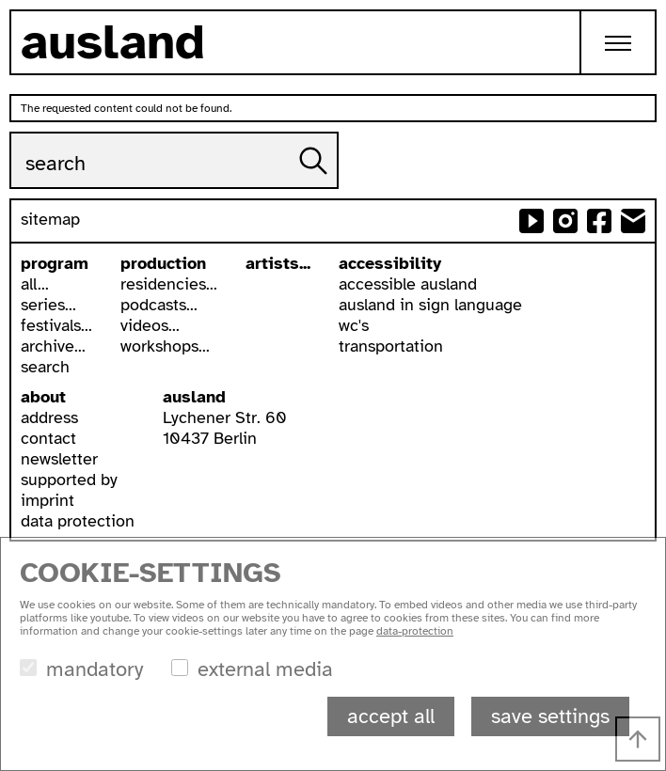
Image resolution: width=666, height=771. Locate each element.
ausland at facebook (599, 221)
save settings (550, 716)
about (43, 396)
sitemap (50, 219)
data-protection (414, 630)
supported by (69, 479)
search (45, 366)
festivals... (56, 325)
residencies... (168, 284)
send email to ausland (633, 221)
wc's (354, 325)
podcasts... (159, 304)
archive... (53, 346)
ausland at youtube (531, 221)
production (163, 263)
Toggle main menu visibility (631, 27)
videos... (150, 325)
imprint (47, 500)
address (49, 417)
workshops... (165, 346)
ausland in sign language (430, 304)
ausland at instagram (565, 221)
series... (48, 304)
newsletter (59, 458)
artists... (278, 263)
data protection (78, 521)
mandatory (94, 669)
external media (265, 669)
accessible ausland (408, 284)
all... (35, 284)
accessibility (390, 263)
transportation (391, 346)
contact (48, 438)
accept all (391, 716)
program (54, 263)
